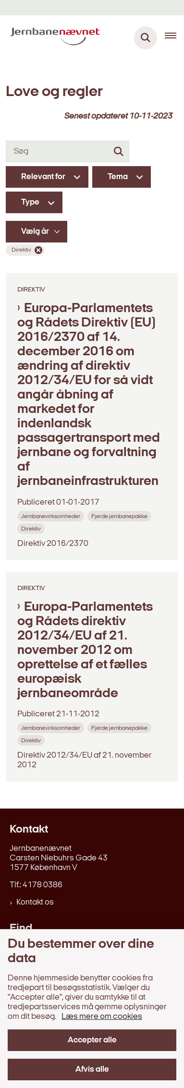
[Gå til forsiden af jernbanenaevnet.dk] (52, 38)
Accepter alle (92, 1040)
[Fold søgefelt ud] (145, 37)
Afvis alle (92, 1069)
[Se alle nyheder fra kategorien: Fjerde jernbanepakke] (120, 516)
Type (30, 202)
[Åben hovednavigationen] (174, 38)
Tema (118, 177)
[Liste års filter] (36, 231)
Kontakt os (35, 902)
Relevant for (43, 177)
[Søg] (67, 151)
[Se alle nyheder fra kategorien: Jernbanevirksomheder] (51, 516)
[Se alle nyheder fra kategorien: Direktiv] (32, 528)
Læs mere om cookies (101, 1017)
